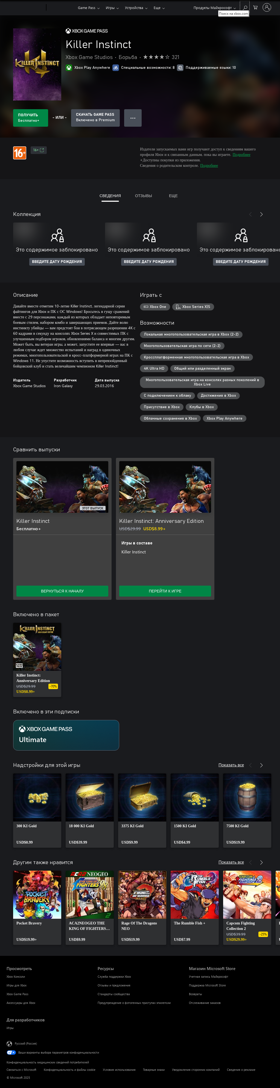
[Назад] (250, 214)
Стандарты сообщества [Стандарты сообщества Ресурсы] (114, 994)
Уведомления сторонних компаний (196, 1069)
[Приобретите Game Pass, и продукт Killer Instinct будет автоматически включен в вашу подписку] (95, 118)
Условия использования (119, 1069)
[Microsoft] (25, 7)
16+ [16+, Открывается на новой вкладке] (38, 150)
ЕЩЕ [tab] (173, 195)
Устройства (134, 7)
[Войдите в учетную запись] (266, 7)
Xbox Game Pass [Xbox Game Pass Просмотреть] (17, 994)
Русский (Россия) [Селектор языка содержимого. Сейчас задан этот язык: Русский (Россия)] (26, 1043)
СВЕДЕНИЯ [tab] (110, 195)
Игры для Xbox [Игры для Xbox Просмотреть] (17, 985)
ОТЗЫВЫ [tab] (143, 195)
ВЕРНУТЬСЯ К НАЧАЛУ (62, 591)
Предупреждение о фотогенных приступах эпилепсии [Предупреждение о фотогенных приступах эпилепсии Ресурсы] (134, 1002)
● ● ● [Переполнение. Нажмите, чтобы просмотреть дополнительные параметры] (133, 117)
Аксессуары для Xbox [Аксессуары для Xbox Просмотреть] (21, 1002)
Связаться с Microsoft (21, 1069)
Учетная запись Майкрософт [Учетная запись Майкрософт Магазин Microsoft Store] (208, 976)
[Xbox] (61, 7)
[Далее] (261, 214)
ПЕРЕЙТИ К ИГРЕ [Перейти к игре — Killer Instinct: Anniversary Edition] (165, 591)
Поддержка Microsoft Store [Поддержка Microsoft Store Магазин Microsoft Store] (207, 985)
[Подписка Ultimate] (66, 735)
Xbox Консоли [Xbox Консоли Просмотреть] (16, 976)
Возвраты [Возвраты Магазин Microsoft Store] (195, 994)
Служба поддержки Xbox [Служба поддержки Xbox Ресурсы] (114, 976)
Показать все (231, 764)
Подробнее (241, 154)
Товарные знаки (154, 1069)
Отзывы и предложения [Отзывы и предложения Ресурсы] (114, 985)
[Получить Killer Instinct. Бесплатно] (30, 118)
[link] (37, 660)
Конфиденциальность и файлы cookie (69, 1069)
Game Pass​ (86, 7)
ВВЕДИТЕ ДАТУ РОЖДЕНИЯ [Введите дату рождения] (57, 262)
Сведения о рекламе (241, 1069)
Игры (110, 7)
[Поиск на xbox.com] (245, 7)
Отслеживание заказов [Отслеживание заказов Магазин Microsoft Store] (205, 1002)
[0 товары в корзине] (255, 7)
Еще (157, 7)
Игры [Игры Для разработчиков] (10, 1028)
